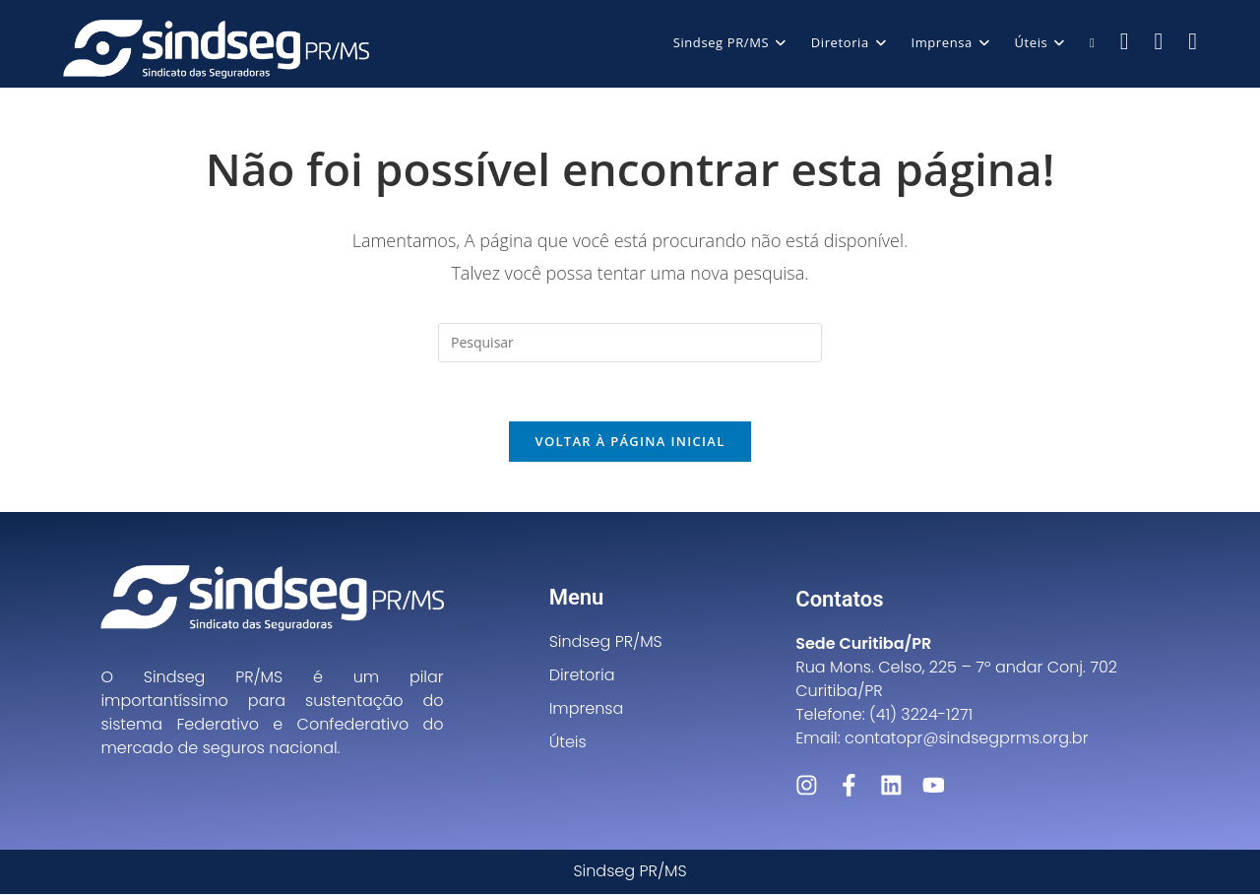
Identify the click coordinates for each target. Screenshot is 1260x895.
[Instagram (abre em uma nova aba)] (1158, 41)
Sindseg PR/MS (605, 642)
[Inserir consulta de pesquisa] (630, 342)
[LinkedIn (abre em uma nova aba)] (1192, 41)
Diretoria (582, 676)
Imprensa (586, 709)
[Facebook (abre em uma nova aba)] (1124, 41)
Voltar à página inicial (629, 442)
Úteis (568, 743)
